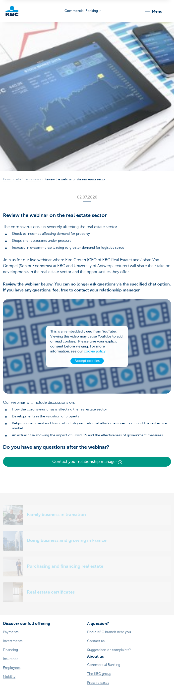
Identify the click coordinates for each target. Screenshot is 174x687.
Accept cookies (87, 362)
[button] (153, 11)
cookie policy (95, 352)
